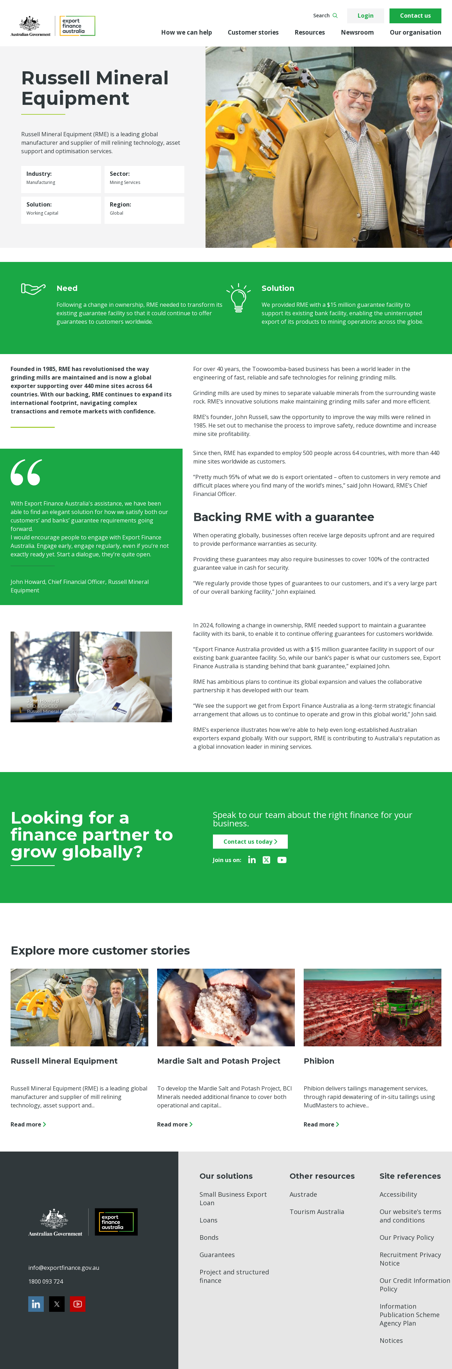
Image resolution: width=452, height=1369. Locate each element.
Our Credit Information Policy (415, 1284)
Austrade (303, 1194)
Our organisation (415, 32)
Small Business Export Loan (233, 1198)
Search (325, 15)
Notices (391, 1340)
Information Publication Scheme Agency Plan (410, 1314)
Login (366, 15)
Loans (209, 1220)
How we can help (186, 32)
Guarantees (217, 1254)
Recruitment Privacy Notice (410, 1258)
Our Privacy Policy (407, 1237)
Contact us (415, 15)
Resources (310, 32)
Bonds (209, 1237)
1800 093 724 (45, 1281)
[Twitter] (266, 860)
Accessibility (398, 1194)
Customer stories (253, 32)
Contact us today (250, 841)
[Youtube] (282, 860)
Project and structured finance (234, 1276)
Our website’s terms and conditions (410, 1215)
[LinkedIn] (252, 860)
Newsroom (357, 32)
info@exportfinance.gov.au (63, 1268)
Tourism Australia (317, 1211)
